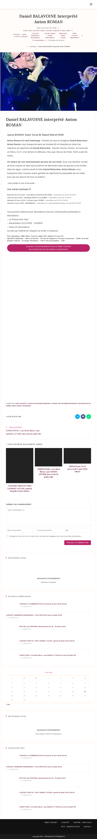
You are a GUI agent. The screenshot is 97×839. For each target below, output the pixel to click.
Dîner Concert (46, 30)
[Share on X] (77, 416)
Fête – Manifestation (70, 827)
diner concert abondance (74, 35)
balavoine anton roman (63, 35)
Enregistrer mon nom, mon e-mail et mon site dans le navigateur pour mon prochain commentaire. (45, 536)
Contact (88, 827)
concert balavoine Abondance (35, 35)
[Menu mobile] (91, 4)
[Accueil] (27, 46)
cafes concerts (24, 35)
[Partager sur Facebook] (83, 416)
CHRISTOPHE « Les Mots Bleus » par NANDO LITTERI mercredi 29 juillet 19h (48, 473)
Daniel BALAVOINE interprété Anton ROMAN (54, 46)
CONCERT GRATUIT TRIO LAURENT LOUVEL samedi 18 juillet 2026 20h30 (19, 488)
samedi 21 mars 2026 (61, 30)
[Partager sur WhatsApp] (88, 416)
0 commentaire (38, 40)
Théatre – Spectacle (82, 822)
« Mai (8, 704)
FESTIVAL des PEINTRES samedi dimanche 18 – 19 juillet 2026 (42, 626)
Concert (36, 30)
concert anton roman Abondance (50, 35)
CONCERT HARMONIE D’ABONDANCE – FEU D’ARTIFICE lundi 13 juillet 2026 (34, 615)
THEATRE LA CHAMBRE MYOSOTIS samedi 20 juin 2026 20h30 (43, 604)
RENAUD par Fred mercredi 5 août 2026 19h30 (77, 469)
